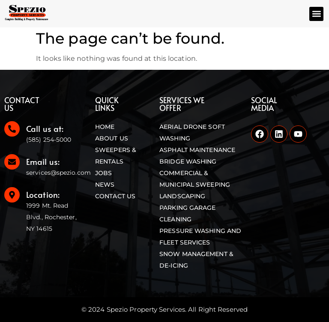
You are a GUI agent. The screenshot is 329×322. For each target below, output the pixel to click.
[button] (316, 14)
